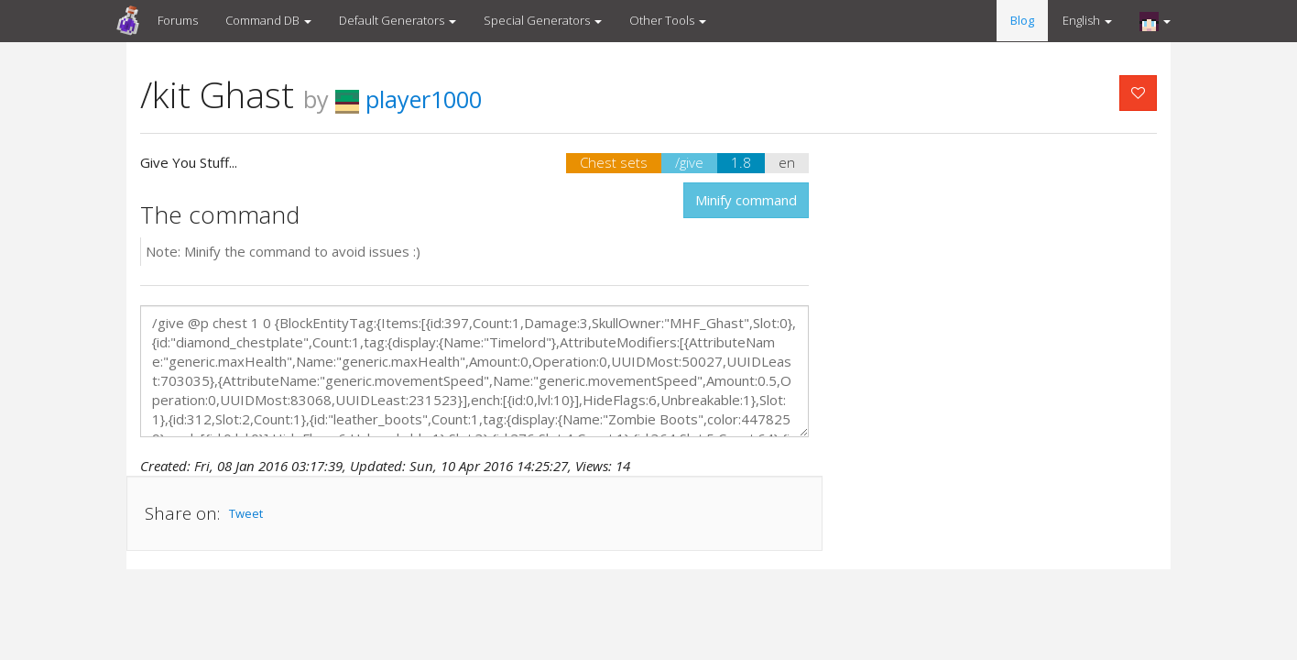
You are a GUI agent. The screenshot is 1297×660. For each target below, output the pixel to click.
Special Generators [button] (543, 20)
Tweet (246, 513)
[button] (1155, 21)
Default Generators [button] (397, 20)
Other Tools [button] (667, 20)
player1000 (408, 99)
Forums (178, 20)
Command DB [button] (268, 20)
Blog (1022, 20)
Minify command (746, 200)
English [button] (1087, 20)
